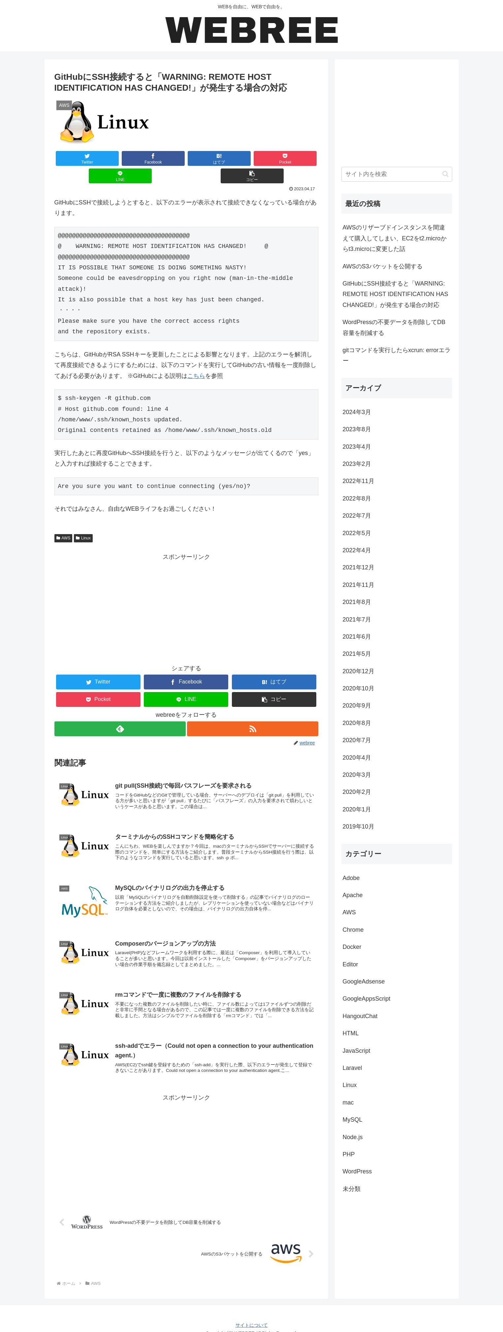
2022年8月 (357, 498)
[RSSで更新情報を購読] (253, 711)
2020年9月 (357, 705)
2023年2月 (357, 464)
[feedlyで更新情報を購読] (119, 711)
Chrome (353, 929)
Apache (353, 895)
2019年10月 (358, 826)
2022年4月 (357, 550)
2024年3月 (357, 412)
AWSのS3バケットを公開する (383, 266)
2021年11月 (358, 585)
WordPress (357, 1171)
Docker (352, 947)
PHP (349, 1154)
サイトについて (252, 1314)
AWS (63, 520)
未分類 (352, 1189)
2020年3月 (357, 775)
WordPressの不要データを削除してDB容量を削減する (394, 327)
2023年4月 (357, 446)
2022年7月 (357, 515)
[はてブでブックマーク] (164, 158)
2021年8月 (357, 602)
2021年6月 (357, 636)
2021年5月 (357, 654)
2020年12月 (358, 671)
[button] (296, 158)
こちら (196, 358)
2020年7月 (357, 740)
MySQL (352, 1119)
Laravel (352, 1068)
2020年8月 (357, 723)
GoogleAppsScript (367, 998)
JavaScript (356, 1050)
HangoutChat (360, 1016)
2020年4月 (357, 757)
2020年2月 (357, 792)
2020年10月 (358, 688)
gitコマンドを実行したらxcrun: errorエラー (397, 355)
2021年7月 (357, 619)
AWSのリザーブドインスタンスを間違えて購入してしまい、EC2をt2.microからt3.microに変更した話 (395, 238)
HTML (351, 1033)
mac (348, 1102)
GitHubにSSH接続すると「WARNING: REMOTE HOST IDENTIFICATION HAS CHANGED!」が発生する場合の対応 (395, 294)
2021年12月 (358, 567)
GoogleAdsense (364, 981)
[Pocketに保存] (208, 158)
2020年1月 (357, 809)
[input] (396, 174)
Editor (350, 964)
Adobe (351, 878)
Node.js (353, 1137)
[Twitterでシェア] (76, 158)
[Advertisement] (186, 591)
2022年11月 (358, 481)
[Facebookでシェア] (120, 158)
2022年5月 (357, 533)
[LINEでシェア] (252, 158)
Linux (83, 520)
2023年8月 (357, 429)
